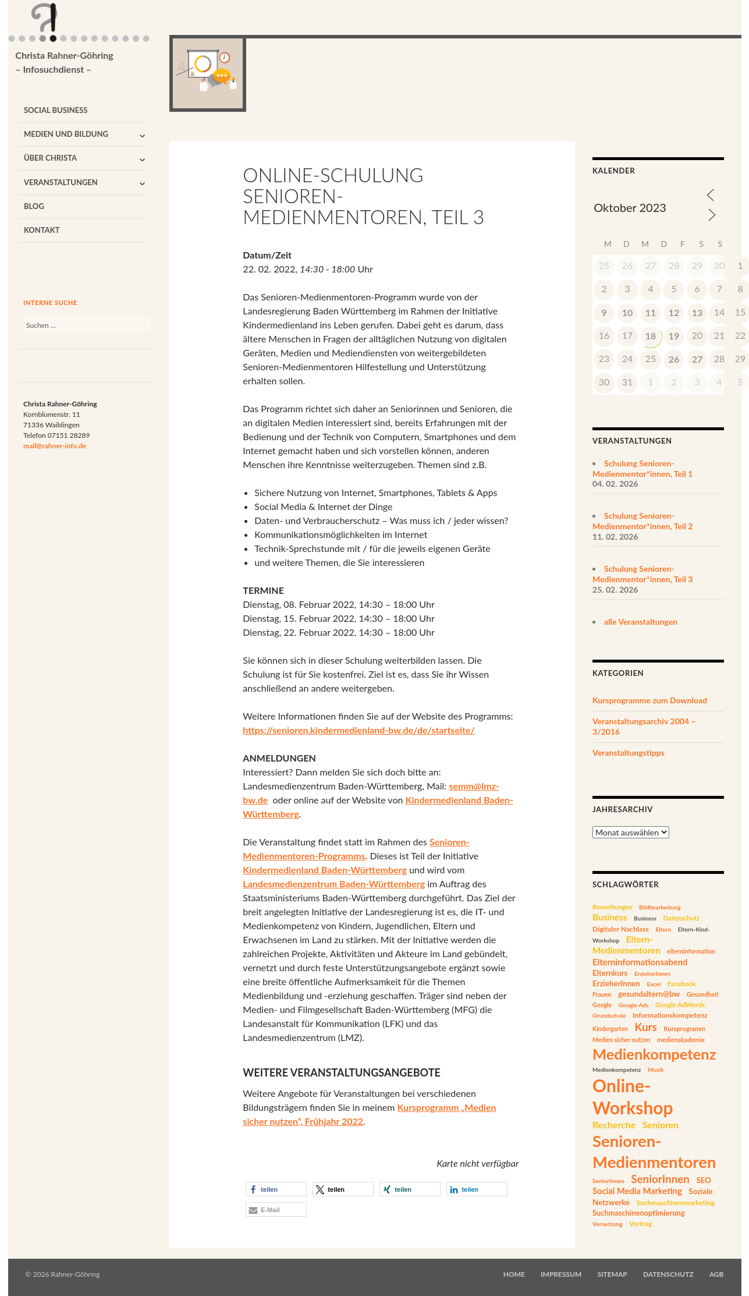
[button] (276, 1189)
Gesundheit (703, 994)
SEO (704, 1180)
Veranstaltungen (61, 182)
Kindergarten (610, 1028)
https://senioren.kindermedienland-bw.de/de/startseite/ (359, 729)
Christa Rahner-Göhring (64, 62)
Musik (656, 1069)
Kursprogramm (684, 1028)
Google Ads (634, 1004)
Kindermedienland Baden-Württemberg (324, 869)
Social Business (56, 110)
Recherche (614, 1124)
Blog (34, 206)
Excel (654, 983)
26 (674, 358)
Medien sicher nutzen (621, 1039)
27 (697, 358)
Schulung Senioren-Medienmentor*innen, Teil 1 (642, 468)
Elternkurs (609, 973)
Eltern (663, 929)
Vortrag (640, 1223)
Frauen (602, 994)
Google (602, 1004)
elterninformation (691, 951)
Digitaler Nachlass (620, 929)
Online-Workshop (632, 1096)
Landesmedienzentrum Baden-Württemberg (334, 883)
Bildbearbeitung (660, 907)
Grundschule (609, 1015)
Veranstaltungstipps (628, 752)
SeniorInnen (608, 1180)
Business (609, 917)
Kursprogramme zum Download (649, 700)
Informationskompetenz (670, 1015)
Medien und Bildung (66, 134)
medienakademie (681, 1039)
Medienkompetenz (654, 1054)
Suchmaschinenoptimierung (638, 1212)
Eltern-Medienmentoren (626, 944)
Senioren (660, 1124)
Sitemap (612, 1274)
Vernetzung (607, 1223)
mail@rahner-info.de (54, 445)
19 (674, 335)
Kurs (645, 1026)
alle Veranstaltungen (640, 621)
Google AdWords (680, 1004)
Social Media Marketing (637, 1191)
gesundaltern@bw (649, 993)
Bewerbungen (612, 907)
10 (627, 312)
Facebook (682, 983)
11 (650, 312)
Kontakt (42, 230)
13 (697, 312)
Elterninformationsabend (639, 962)
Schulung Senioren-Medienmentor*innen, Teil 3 (642, 574)
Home (514, 1274)
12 (674, 312)
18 (650, 335)
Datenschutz (681, 918)
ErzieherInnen (652, 973)
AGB (716, 1274)
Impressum (561, 1274)
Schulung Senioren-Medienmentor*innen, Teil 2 (642, 521)
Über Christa (50, 157)
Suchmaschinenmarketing (676, 1202)
